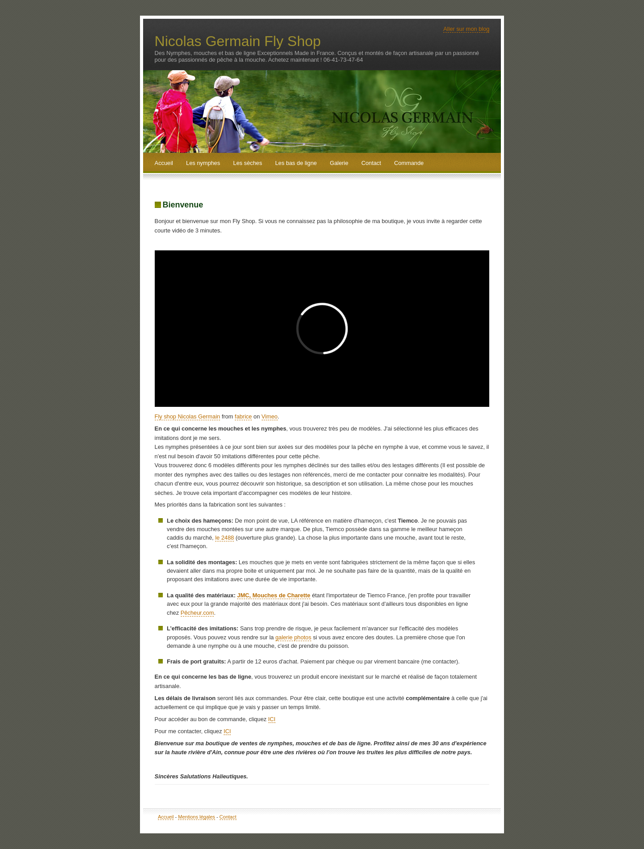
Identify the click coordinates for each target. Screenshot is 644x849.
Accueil (166, 816)
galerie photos (293, 637)
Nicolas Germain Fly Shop (238, 41)
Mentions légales (196, 816)
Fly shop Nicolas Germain (187, 416)
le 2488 (224, 537)
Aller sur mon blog (466, 28)
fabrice (243, 416)
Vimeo (270, 416)
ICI (271, 719)
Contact (228, 816)
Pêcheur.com (197, 612)
